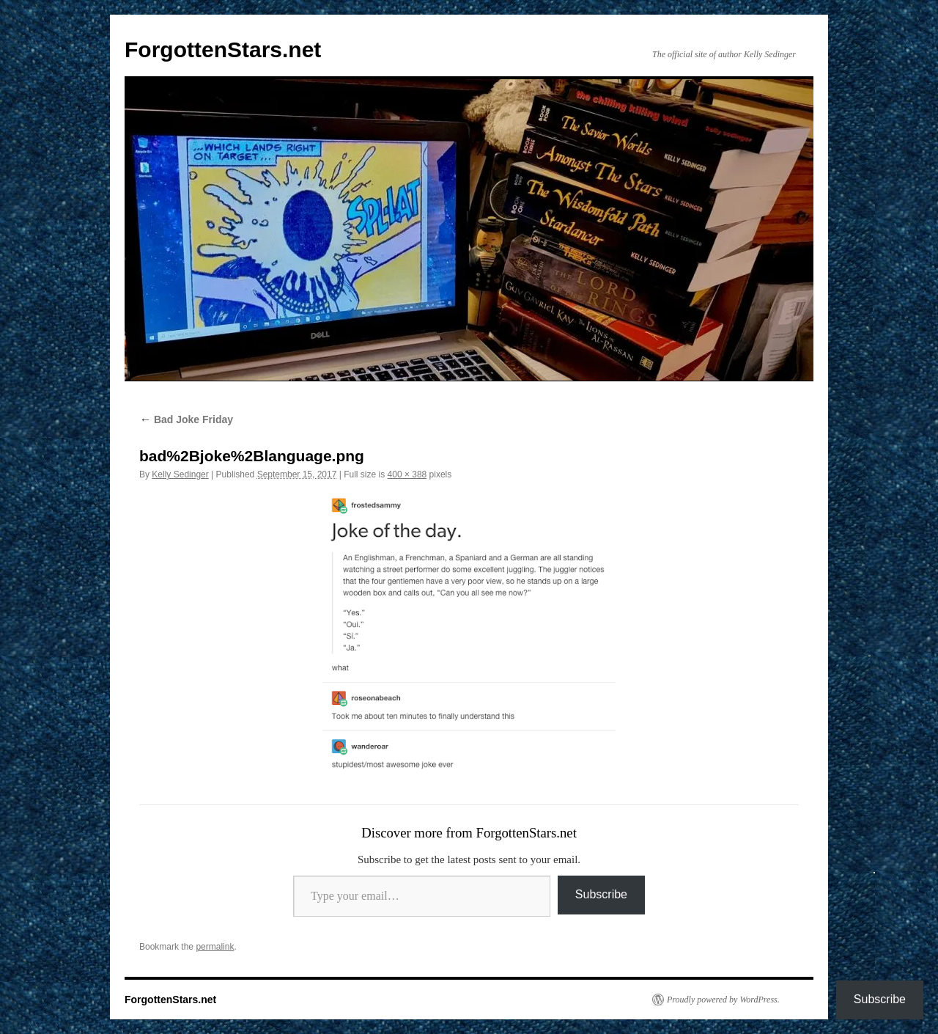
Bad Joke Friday (186, 419)
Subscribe (601, 894)
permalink (215, 947)
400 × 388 (407, 474)
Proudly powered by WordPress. (723, 999)
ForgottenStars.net (223, 49)
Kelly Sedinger (180, 474)
